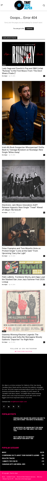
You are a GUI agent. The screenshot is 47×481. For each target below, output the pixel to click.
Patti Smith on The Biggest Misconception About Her (23, 437)
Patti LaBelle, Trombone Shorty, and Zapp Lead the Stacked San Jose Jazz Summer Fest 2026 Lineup (23, 279)
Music (4, 65)
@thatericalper (23, 351)
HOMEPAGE (29, 28)
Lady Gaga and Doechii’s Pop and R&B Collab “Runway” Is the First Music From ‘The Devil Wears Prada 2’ (22, 70)
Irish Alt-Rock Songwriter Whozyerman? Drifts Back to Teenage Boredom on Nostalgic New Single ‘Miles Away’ (23, 149)
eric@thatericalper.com (19, 401)
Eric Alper (4, 76)
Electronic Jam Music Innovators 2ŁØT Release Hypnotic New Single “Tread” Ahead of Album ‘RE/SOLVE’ (22, 207)
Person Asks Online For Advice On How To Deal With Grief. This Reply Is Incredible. (29, 418)
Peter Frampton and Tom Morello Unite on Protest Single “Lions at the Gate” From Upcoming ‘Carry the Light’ (21, 250)
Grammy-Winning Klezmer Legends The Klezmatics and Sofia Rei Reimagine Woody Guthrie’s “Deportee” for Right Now (22, 337)
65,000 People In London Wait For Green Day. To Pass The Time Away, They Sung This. (28, 428)
